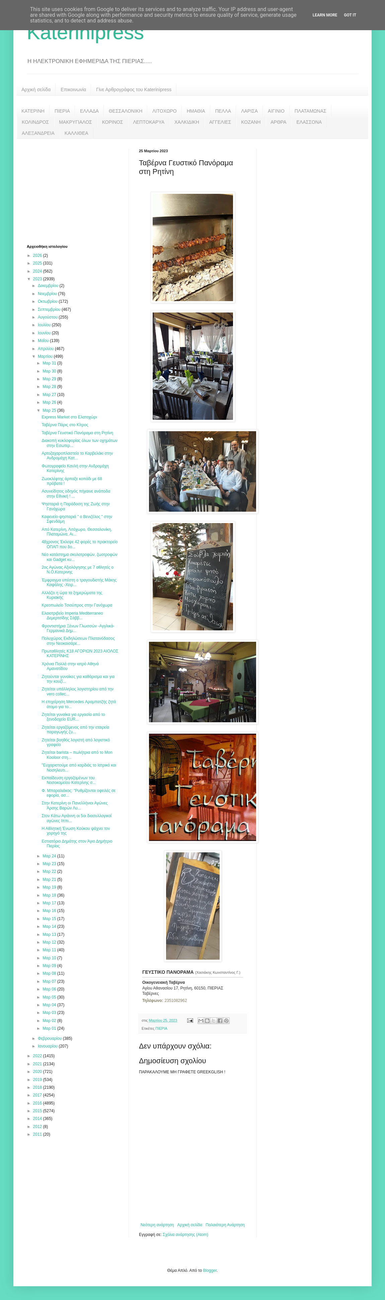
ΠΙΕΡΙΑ (62, 111)
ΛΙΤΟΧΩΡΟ (164, 111)
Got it (350, 15)
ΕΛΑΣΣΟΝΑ (309, 122)
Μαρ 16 (50, 910)
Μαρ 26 (50, 402)
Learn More (325, 15)
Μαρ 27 (50, 394)
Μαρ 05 (50, 997)
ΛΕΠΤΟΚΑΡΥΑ (148, 122)
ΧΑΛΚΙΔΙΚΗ (186, 122)
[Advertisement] (77, 191)
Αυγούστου (48, 317)
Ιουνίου (45, 333)
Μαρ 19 (50, 887)
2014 (38, 1118)
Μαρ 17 (50, 903)
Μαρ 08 (50, 973)
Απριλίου (46, 348)
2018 (38, 1087)
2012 (38, 1126)
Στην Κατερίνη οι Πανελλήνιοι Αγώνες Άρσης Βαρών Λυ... (74, 805)
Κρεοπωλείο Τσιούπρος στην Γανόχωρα (77, 605)
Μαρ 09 (50, 965)
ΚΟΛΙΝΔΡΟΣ (35, 122)
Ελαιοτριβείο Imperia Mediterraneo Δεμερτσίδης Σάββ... (72, 615)
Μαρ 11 (50, 950)
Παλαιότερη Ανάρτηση (225, 1225)
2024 (38, 271)
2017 (38, 1095)
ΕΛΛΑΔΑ (89, 111)
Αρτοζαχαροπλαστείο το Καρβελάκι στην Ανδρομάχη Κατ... (77, 455)
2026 (38, 255)
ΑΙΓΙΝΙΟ (276, 111)
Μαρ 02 (50, 1020)
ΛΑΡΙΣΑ (249, 111)
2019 (38, 1079)
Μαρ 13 (50, 934)
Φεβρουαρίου (50, 1038)
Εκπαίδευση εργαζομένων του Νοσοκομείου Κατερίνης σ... (69, 780)
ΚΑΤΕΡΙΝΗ (33, 111)
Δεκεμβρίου (49, 285)
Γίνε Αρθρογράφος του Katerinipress (133, 89)
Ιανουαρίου (48, 1046)
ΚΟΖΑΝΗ (250, 122)
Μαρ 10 (50, 958)
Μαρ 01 (50, 1028)
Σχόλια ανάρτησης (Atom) (185, 1234)
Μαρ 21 (50, 879)
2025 (38, 263)
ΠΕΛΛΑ (223, 111)
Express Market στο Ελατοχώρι (69, 417)
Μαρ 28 (50, 386)
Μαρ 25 (50, 410)
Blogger (210, 1270)
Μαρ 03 (50, 1012)
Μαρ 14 (50, 926)
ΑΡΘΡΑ (278, 122)
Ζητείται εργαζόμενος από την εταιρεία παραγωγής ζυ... (75, 729)
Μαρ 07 (50, 981)
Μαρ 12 (50, 942)
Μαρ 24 (50, 856)
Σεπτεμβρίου (50, 309)
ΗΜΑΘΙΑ (196, 111)
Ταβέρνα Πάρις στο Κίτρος (65, 424)
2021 (38, 1064)
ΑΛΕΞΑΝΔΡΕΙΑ (38, 133)
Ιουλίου (45, 325)
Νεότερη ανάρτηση (157, 1225)
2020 (38, 1071)
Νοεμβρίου (48, 293)
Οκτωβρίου (48, 301)
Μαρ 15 (50, 918)
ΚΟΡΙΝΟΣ (112, 122)
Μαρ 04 (50, 1005)
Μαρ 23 (50, 863)
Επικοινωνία (73, 89)
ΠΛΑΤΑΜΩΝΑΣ (310, 111)
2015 (38, 1111)
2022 (38, 1056)
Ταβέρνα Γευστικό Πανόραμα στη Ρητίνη (77, 433)
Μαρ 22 (50, 871)
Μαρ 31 (50, 363)
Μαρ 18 (50, 895)
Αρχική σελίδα (36, 89)
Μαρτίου (46, 356)
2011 (38, 1134)
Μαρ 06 (50, 989)
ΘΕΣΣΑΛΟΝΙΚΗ (125, 111)
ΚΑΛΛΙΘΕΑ (76, 133)
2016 (38, 1103)
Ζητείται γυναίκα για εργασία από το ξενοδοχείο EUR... (73, 717)
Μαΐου (44, 340)
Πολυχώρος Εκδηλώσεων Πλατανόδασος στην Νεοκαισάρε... (78, 640)
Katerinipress (85, 32)
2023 (38, 279)
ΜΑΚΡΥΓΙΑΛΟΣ (75, 122)
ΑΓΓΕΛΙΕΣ (220, 122)
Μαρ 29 (50, 379)
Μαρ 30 (50, 371)
